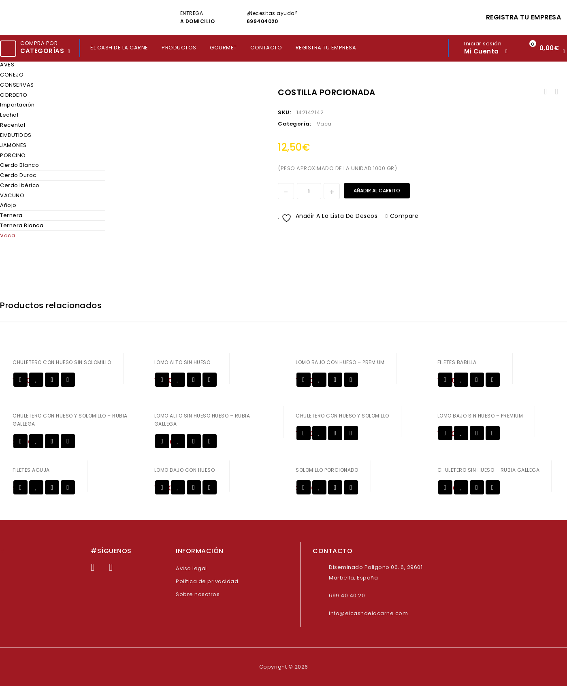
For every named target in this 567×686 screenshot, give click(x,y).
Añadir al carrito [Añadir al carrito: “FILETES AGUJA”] (20, 487)
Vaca (7, 235)
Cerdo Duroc (18, 175)
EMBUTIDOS (16, 135)
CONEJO (11, 75)
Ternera (11, 215)
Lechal (9, 115)
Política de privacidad (207, 581)
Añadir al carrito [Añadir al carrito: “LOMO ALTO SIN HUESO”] (162, 380)
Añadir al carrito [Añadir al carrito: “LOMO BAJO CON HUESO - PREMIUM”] (303, 380)
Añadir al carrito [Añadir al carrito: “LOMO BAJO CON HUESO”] (162, 487)
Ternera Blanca (21, 225)
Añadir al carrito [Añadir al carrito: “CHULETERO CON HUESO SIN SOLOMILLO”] (20, 380)
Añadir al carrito (377, 190)
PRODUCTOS (179, 47)
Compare (404, 216)
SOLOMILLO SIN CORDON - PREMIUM (556, 91)
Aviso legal (191, 568)
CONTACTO (266, 47)
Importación (17, 105)
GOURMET (223, 47)
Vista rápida (52, 380)
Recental (12, 125)
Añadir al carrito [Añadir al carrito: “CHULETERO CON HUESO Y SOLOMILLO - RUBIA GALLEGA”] (20, 441)
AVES (7, 64)
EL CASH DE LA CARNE (119, 47)
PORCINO (13, 155)
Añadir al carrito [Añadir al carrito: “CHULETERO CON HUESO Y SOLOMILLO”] (303, 433)
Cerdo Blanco (19, 165)
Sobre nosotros (198, 594)
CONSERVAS (17, 85)
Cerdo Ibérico (20, 185)
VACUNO (12, 195)
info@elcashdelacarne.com (368, 613)
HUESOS (545, 91)
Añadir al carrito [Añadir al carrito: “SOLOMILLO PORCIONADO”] (303, 487)
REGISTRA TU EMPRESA (523, 17)
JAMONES (13, 145)
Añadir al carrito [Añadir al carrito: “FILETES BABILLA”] (445, 380)
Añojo (8, 205)
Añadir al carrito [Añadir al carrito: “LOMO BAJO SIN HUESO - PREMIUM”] (445, 433)
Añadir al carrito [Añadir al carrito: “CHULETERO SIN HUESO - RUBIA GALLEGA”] (445, 487)
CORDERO (14, 95)
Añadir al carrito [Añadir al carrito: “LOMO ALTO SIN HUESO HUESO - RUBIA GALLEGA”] (162, 441)
